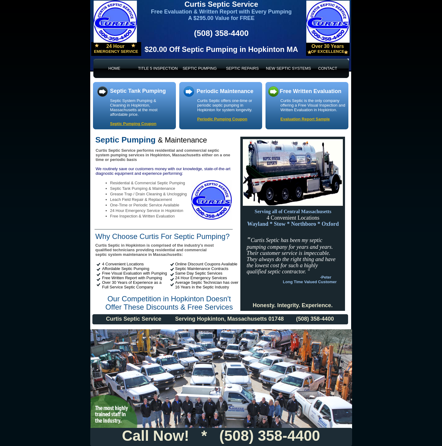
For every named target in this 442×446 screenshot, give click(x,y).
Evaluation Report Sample (305, 119)
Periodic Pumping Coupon (222, 119)
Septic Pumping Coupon (133, 123)
